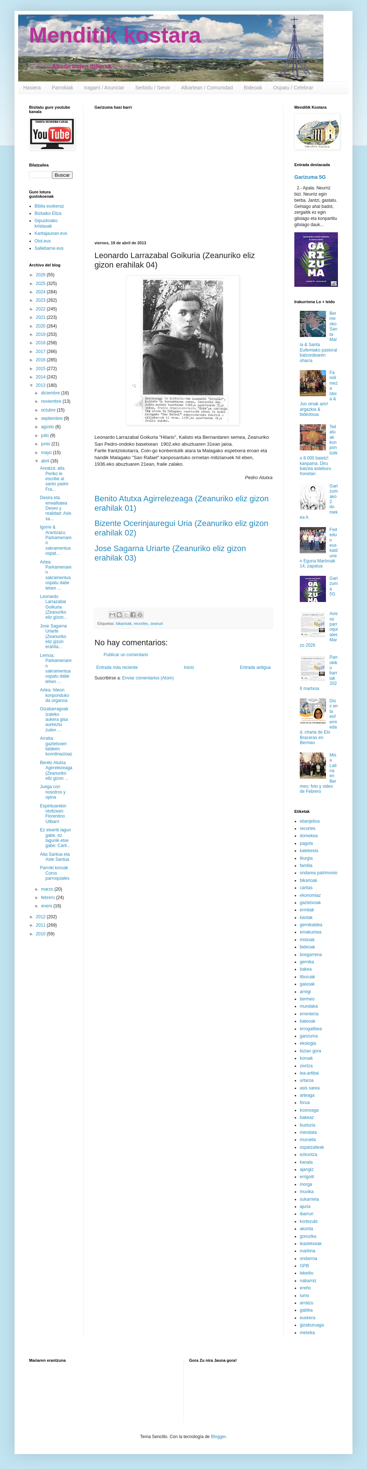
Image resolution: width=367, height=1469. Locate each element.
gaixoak (307, 984)
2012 (41, 916)
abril (46, 460)
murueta (308, 1139)
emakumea (310, 932)
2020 (41, 326)
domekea (309, 835)
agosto (48, 426)
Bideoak (253, 88)
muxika (307, 1191)
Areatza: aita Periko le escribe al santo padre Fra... (54, 479)
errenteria (309, 1013)
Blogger (218, 1436)
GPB (304, 1265)
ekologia (308, 1043)
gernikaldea (311, 924)
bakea (306, 969)
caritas (306, 887)
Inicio (189, 667)
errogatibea (311, 1028)
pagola (306, 843)
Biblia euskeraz (49, 206)
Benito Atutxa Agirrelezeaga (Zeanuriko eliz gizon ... (56, 770)
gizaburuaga (312, 1325)
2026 (41, 274)
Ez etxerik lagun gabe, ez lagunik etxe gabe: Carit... (55, 837)
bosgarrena (311, 954)
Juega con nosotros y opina (52, 792)
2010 (41, 933)
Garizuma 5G (310, 177)
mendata (308, 1132)
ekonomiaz (310, 895)
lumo (304, 1295)
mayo (47, 452)
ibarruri (306, 1213)
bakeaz (307, 1117)
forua (305, 1102)
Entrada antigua (255, 667)
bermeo (307, 999)
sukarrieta (309, 1199)
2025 (41, 283)
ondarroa (308, 1258)
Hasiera (32, 88)
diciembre (51, 393)
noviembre (51, 401)
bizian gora (310, 1050)
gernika (307, 961)
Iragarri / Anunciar (104, 88)
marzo (48, 889)
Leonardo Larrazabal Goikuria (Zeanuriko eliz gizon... (53, 607)
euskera (307, 1317)
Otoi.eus (43, 241)
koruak (306, 1058)
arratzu (306, 1302)
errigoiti (307, 1176)
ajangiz (307, 1169)
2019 (41, 334)
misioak (307, 939)
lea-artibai (309, 1073)
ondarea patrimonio (318, 872)
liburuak (307, 976)
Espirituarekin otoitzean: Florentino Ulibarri (53, 813)
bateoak (307, 1021)
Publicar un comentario (126, 654)
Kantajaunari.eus (51, 233)
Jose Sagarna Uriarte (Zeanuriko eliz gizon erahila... (53, 636)
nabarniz (308, 1280)
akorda (306, 1228)
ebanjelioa (310, 821)
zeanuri (156, 623)
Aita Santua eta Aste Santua (55, 857)
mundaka (309, 1006)
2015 (41, 368)
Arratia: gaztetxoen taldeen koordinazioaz (56, 746)
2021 (41, 317)
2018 (41, 342)
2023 (41, 300)
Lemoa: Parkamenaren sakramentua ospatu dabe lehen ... (56, 668)
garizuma (309, 1036)
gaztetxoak (310, 902)
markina (307, 1250)
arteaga (307, 1095)
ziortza (306, 1065)
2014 (41, 377)
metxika (307, 1332)
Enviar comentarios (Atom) (148, 678)
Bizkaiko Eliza (48, 213)
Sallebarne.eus (49, 248)
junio (46, 443)
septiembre (52, 418)
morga (306, 1184)
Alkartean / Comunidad (207, 88)
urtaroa (307, 1080)
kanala (306, 1162)
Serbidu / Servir (152, 88)
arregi (305, 991)
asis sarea (310, 1088)
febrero (48, 897)
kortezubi (309, 1221)
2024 (41, 291)
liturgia (306, 858)
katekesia (309, 850)
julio (45, 435)
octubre (49, 410)
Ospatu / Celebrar (293, 88)
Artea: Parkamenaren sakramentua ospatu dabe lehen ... (56, 575)
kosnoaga (309, 1110)
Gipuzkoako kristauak (46, 223)
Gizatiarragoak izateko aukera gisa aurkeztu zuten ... (54, 719)
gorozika (308, 1236)
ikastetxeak (311, 1243)
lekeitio (306, 1273)
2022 (41, 309)
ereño (305, 1288)
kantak (306, 917)
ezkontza (308, 1154)
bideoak (307, 947)
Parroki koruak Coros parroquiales (54, 873)
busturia (307, 1125)
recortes (141, 623)
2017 (41, 351)
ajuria (305, 1206)
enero (47, 905)
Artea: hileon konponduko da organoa (54, 695)
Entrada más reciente (117, 667)
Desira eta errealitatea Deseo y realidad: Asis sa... (55, 508)
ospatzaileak (312, 1147)
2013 (41, 385)
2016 (41, 359)
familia (306, 865)
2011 (41, 925)
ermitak (307, 909)
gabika (306, 1310)
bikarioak (124, 623)
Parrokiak (62, 88)
